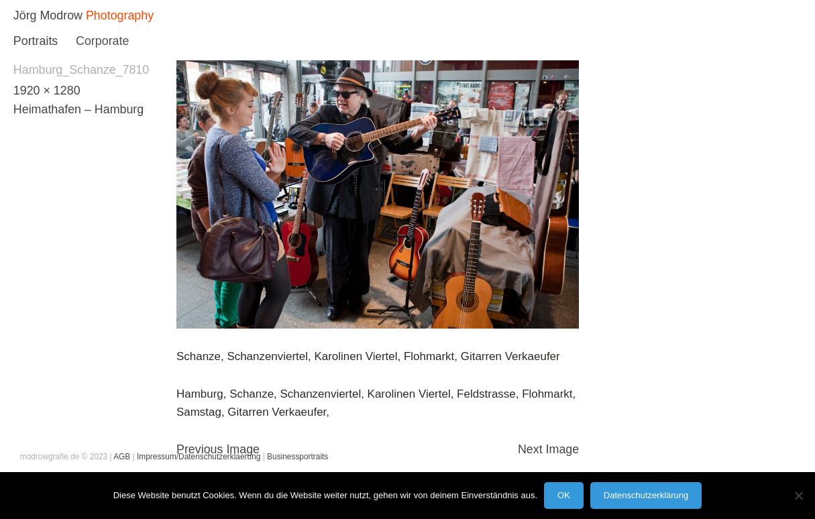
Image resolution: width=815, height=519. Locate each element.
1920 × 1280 (46, 90)
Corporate (102, 41)
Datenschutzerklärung (646, 495)
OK (563, 495)
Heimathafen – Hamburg (78, 109)
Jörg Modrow (48, 15)
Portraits (35, 41)
